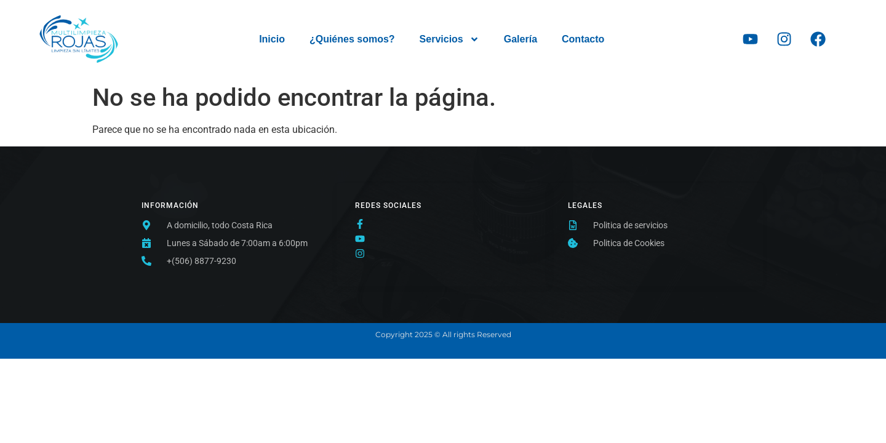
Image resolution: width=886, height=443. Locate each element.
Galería (520, 39)
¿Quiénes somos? (352, 39)
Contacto (583, 39)
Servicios (449, 39)
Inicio (272, 39)
